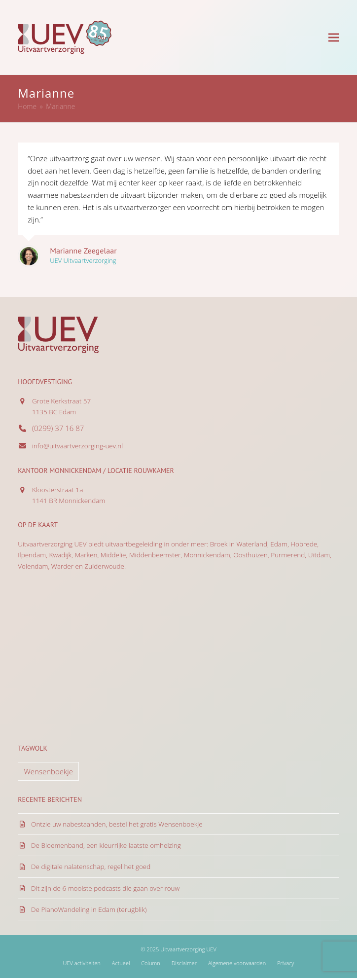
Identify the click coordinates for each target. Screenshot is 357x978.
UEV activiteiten (82, 963)
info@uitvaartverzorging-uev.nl (77, 445)
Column (150, 963)
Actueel (121, 963)
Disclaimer (184, 963)
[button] (333, 37)
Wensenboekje (48, 771)
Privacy (285, 963)
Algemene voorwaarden (237, 963)
